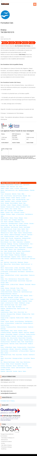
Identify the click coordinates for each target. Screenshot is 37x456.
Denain (16, 247)
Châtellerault (22, 303)
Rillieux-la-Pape (7, 264)
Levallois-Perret (18, 323)
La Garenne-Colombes (6, 332)
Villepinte (16, 340)
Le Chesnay (24, 290)
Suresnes (20, 330)
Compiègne (29, 247)
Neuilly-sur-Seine (20, 317)
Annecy (2, 269)
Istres (2, 195)
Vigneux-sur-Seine (21, 308)
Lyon (2, 262)
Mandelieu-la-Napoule (24, 190)
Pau (14, 253)
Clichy (11, 330)
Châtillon (27, 317)
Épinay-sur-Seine (23, 343)
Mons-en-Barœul (4, 242)
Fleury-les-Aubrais (12, 231)
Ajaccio (20, 371)
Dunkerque (3, 245)
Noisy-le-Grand (22, 338)
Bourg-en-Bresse (9, 184)
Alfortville (11, 349)
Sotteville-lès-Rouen (9, 275)
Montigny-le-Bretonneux (6, 293)
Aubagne (3, 197)
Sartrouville (12, 288)
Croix (31, 243)
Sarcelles (15, 371)
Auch (12, 212)
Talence (11, 218)
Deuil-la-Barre (9, 365)
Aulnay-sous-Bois (28, 336)
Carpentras (24, 301)
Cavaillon (19, 301)
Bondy (17, 343)
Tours (22, 221)
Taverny (26, 365)
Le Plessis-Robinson (9, 323)
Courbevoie (30, 327)
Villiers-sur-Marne (4, 351)
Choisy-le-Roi (18, 349)
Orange (30, 301)
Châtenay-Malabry (5, 330)
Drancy (2, 347)
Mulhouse (30, 256)
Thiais (13, 354)
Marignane (3, 199)
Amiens (30, 295)
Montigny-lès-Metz (26, 238)
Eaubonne (8, 369)
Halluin (14, 242)
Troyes (2, 194)
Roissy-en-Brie (21, 279)
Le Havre (17, 275)
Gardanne (9, 199)
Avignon (2, 303)
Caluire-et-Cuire (25, 258)
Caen (28, 199)
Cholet (11, 232)
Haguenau (13, 256)
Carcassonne (8, 194)
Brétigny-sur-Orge (26, 314)
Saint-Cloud (26, 332)
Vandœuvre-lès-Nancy (9, 236)
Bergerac (19, 205)
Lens (2, 253)
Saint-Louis (24, 256)
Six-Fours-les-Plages (14, 299)
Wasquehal (19, 245)
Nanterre (21, 332)
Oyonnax (3, 184)
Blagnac (2, 212)
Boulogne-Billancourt (28, 323)
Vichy (8, 186)
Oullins (2, 258)
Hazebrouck (3, 243)
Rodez (19, 194)
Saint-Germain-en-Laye (27, 291)
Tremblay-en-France (5, 341)
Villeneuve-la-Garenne (22, 327)
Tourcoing (15, 243)
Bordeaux (8, 214)
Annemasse (25, 269)
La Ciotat (23, 197)
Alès (6, 210)
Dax (17, 225)
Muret (15, 210)
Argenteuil (3, 371)
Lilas (8, 338)
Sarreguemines (17, 238)
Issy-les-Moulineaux (19, 321)
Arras (2, 251)
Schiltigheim (23, 255)
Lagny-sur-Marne (24, 275)
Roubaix (7, 240)
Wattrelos (12, 240)
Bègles (13, 214)
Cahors (23, 231)
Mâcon (2, 267)
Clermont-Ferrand (8, 253)
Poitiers (16, 303)
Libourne (22, 212)
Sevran (2, 336)
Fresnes (30, 349)
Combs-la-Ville (4, 280)
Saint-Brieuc (3, 205)
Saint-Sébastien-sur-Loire (6, 229)
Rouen (7, 273)
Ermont (12, 364)
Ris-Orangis (18, 306)
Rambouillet (27, 284)
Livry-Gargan (20, 336)
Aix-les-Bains (22, 267)
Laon (21, 184)
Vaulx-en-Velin (13, 262)
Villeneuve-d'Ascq (19, 240)
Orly (1, 362)
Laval (2, 236)
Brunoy (2, 306)
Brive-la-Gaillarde (14, 203)
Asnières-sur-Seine (5, 325)
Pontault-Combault (12, 280)
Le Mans (16, 267)
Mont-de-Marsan (23, 225)
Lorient (17, 236)
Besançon (3, 207)
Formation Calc (5, 401)
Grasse (20, 186)
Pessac (16, 218)
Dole (14, 225)
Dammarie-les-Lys (13, 279)
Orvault (14, 229)
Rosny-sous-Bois (4, 343)
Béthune (19, 251)
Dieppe (2, 275)
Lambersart (25, 245)
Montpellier (20, 219)
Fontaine (21, 223)
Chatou (14, 290)
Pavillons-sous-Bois (30, 334)
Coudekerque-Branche (24, 243)
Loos (10, 242)
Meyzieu (26, 262)
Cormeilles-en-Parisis (5, 367)
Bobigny (21, 340)
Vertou (19, 229)
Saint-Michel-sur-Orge (11, 308)
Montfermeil (13, 341)
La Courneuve (22, 334)
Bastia (24, 371)
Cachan (6, 352)
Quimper (15, 208)
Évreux (2, 208)
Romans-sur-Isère (10, 207)
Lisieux (13, 199)
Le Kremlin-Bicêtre (13, 351)
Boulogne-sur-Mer (12, 251)
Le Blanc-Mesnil (8, 347)
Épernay (6, 234)
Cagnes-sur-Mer (23, 188)
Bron (2, 264)
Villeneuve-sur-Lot (5, 232)
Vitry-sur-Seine (8, 358)
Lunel (2, 221)
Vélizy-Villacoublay (15, 295)
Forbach (2, 238)
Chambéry (28, 267)
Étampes (8, 310)
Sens (16, 304)
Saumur (20, 232)
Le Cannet (17, 188)
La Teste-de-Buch (20, 214)
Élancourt (15, 293)
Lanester (26, 236)
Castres (5, 297)
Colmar (18, 256)
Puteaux (2, 321)
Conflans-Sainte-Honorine (6, 291)
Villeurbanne (20, 262)
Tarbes (6, 255)
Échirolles (26, 223)
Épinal (2, 304)
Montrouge (3, 328)
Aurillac (2, 201)
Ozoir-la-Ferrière (21, 280)
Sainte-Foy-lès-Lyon (25, 264)
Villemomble (8, 336)
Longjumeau (12, 317)
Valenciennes (20, 242)
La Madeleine (27, 242)
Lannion (9, 205)
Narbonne (14, 194)
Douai (8, 245)
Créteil (17, 362)
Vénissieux (7, 258)
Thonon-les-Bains (9, 269)
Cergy (21, 362)
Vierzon (2, 203)
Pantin (22, 341)
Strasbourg (17, 255)
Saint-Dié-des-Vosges (9, 304)
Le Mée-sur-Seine (14, 284)
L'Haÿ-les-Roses (31, 347)
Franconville (24, 364)
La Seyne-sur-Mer (12, 301)
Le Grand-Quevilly (13, 271)
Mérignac (21, 218)
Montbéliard (25, 205)
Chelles (2, 279)
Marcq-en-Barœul (10, 247)
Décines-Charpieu (16, 264)
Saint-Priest (6, 262)
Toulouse (7, 212)
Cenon (25, 218)
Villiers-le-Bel (9, 371)
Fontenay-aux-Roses (11, 327)
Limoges (28, 303)
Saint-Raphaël (4, 301)
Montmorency (27, 362)
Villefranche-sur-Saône (16, 258)
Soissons (17, 184)
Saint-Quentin (26, 184)
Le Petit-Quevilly (4, 271)
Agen (27, 231)
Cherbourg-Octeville (27, 232)
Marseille (25, 195)
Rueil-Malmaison (29, 321)
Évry (6, 306)
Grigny (13, 306)
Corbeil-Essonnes (5, 312)
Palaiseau (3, 308)
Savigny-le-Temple (5, 284)
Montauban (10, 297)
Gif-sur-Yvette (21, 312)
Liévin (15, 249)
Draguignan (22, 299)
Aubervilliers (3, 340)
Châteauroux (17, 221)
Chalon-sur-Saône (9, 267)
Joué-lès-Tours (4, 223)
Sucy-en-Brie (19, 354)
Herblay (7, 364)
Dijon (24, 203)
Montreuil (14, 336)
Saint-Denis (3, 338)
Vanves (15, 330)
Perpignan (11, 255)
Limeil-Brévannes (4, 349)
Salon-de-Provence (17, 195)
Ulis (26, 312)
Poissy (18, 288)
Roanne (21, 227)
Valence (17, 207)
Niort (21, 295)
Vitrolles (13, 197)
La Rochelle (18, 201)
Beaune (20, 203)
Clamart (7, 321)
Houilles (2, 288)
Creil (2, 249)
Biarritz (22, 253)
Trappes (19, 290)
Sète (10, 219)
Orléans (18, 231)
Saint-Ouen (11, 343)
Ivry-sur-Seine (27, 358)
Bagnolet (16, 334)
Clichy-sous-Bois (13, 338)
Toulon (31, 299)
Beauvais (6, 249)
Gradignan (3, 214)
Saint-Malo (11, 221)
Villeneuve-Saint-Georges (9, 362)
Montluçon (3, 186)
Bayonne (18, 253)
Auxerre (20, 304)
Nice (17, 190)
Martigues (8, 197)
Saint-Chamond (14, 227)
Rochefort (24, 201)
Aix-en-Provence (8, 195)
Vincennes (25, 354)
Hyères (21, 297)
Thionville (11, 238)
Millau (23, 194)
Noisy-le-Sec (10, 340)
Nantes (23, 229)
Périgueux (14, 205)
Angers (15, 232)
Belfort (24, 304)
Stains (18, 341)
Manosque (12, 186)
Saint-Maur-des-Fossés (6, 354)
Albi (1, 297)
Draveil (9, 306)
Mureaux (7, 288)
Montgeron (18, 314)
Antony (2, 323)
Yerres (15, 312)
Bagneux (3, 334)
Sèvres (25, 330)
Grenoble (31, 223)
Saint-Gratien (20, 365)
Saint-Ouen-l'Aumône (20, 367)
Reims (2, 234)
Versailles (3, 290)
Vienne (10, 225)
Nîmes (2, 210)
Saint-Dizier (29, 234)
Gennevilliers (15, 332)
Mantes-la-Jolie (16, 291)
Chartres (7, 208)
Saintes (13, 201)
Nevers (2, 240)
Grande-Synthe (22, 247)
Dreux (11, 208)
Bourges (7, 203)
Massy (11, 312)
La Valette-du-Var (5, 299)
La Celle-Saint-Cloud (5, 295)
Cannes (11, 188)
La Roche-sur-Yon (9, 303)
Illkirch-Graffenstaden (5, 256)
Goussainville (18, 364)
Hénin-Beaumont (21, 249)
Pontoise (3, 364)
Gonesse (3, 365)
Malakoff (32, 332)
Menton (2, 190)
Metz (7, 238)
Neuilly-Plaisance (29, 341)
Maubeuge (9, 243)
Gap (17, 186)
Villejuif (2, 358)
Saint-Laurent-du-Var (10, 190)
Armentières (13, 245)
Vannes (21, 236)
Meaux (27, 279)
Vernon (28, 207)
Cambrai (2, 247)
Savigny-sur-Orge (4, 317)
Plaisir (22, 288)
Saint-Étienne (7, 227)
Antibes (7, 188)
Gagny (14, 347)
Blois (2, 227)
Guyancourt (8, 290)
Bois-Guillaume (21, 271)
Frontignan (14, 219)
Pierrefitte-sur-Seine (28, 340)
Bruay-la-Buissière (26, 251)
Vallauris (2, 188)
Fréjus (27, 299)
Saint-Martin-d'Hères (13, 223)
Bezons (14, 365)
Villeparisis (21, 284)
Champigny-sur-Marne (17, 358)
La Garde (16, 297)
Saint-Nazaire (4, 231)
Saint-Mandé (25, 349)
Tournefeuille (20, 210)
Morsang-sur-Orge (11, 314)
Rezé (27, 229)
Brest (19, 208)
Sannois (13, 367)
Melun (7, 282)
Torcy (6, 279)
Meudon (12, 321)
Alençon (11, 249)
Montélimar (23, 207)
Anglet (2, 255)
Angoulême (7, 201)
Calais (5, 251)
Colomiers (10, 210)
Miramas (18, 197)
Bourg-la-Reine (9, 334)
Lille (25, 240)
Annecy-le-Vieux (17, 269)
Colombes (3, 327)
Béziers (6, 219)
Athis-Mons (3, 314)
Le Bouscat (16, 212)
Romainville (29, 338)
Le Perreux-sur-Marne (24, 351)
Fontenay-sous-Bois (21, 347)
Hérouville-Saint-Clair (20, 199)
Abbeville (26, 295)
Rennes (5, 221)
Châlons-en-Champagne (14, 234)
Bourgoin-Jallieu (4, 225)
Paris (30, 269)
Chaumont (23, 234)
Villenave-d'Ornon (5, 218)
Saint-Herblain (27, 227)
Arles (29, 195)
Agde (2, 219)
